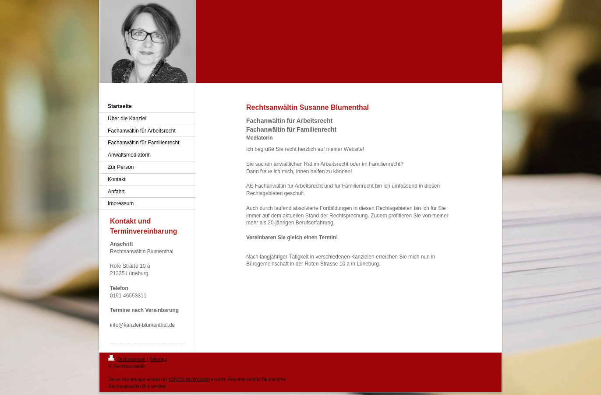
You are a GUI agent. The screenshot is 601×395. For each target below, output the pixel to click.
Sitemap (158, 359)
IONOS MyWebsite (189, 379)
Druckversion (127, 359)
